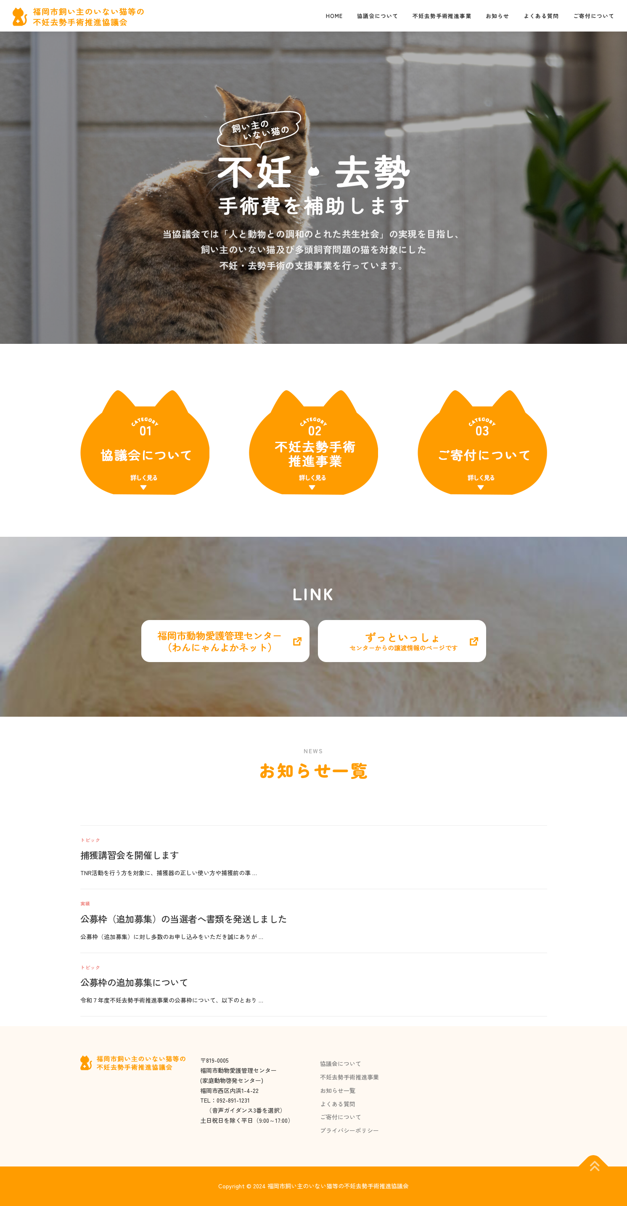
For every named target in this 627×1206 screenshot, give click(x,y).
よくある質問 (541, 16)
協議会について (377, 16)
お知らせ (497, 16)
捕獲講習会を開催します (129, 977)
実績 (85, 1025)
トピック (90, 962)
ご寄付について (593, 16)
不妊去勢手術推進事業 (442, 16)
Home (334, 16)
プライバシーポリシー (349, 1130)
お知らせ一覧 (337, 1090)
